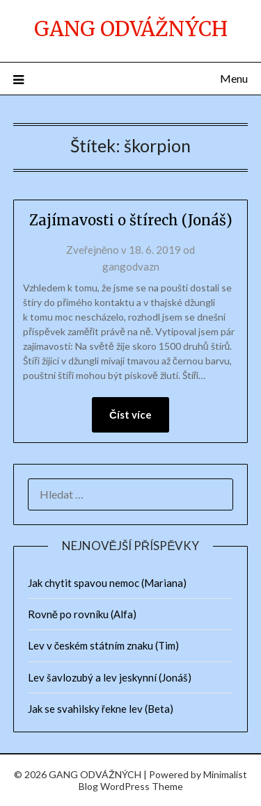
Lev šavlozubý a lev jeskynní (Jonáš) (109, 677)
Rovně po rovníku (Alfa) (82, 614)
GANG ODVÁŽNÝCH (131, 29)
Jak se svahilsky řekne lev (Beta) (100, 708)
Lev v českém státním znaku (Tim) (104, 645)
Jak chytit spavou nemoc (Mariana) (107, 583)
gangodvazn (130, 266)
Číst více (130, 414)
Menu (234, 78)
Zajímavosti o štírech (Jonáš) (130, 220)
